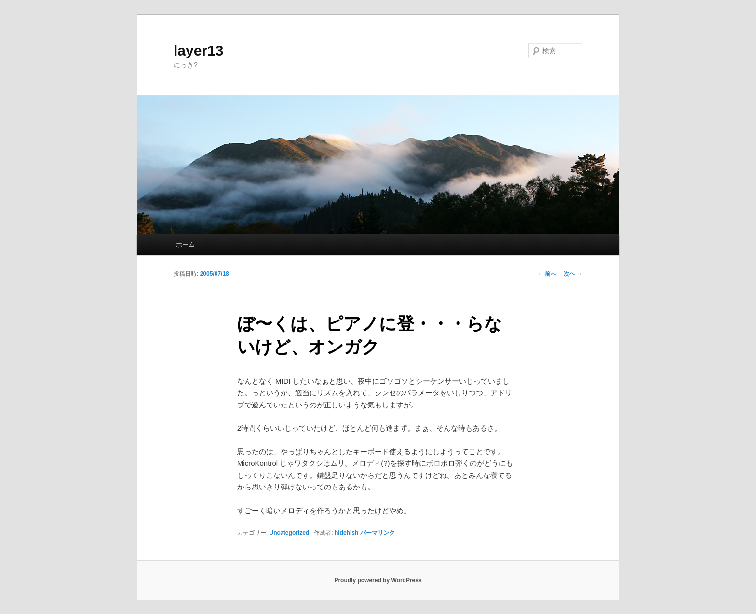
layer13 (198, 50)
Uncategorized (290, 533)
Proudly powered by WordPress (377, 580)
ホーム (185, 244)
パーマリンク (377, 533)
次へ (573, 273)
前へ (546, 273)
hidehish (346, 533)
